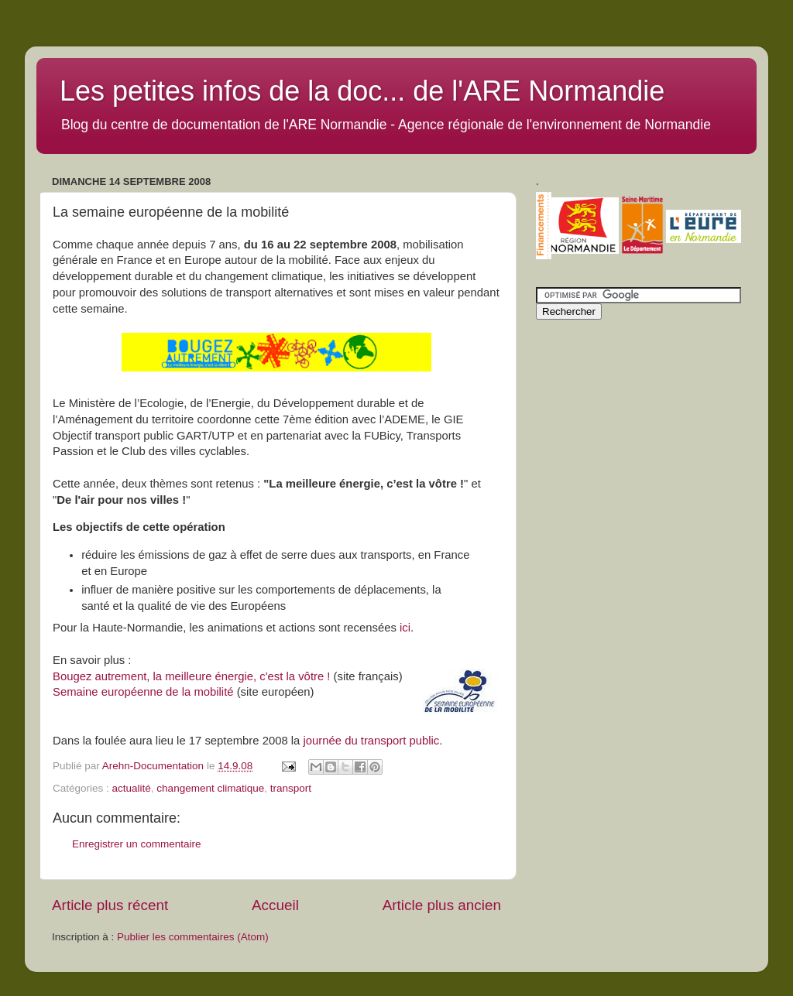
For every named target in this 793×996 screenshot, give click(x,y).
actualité (131, 788)
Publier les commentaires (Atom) (193, 937)
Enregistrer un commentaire (136, 844)
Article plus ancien (442, 905)
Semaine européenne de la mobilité (143, 692)
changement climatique (210, 788)
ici (405, 627)
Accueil (275, 905)
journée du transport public (371, 740)
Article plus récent (110, 905)
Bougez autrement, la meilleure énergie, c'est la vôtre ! (191, 676)
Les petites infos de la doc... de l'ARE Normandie (362, 91)
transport (290, 788)
